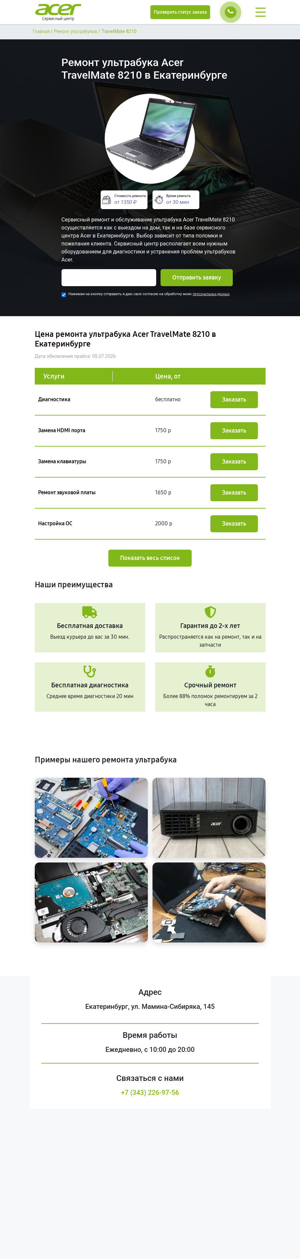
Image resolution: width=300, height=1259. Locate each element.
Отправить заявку (196, 277)
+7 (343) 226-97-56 (150, 1093)
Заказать (234, 399)
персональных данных (211, 294)
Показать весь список (150, 558)
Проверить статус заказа (180, 12)
